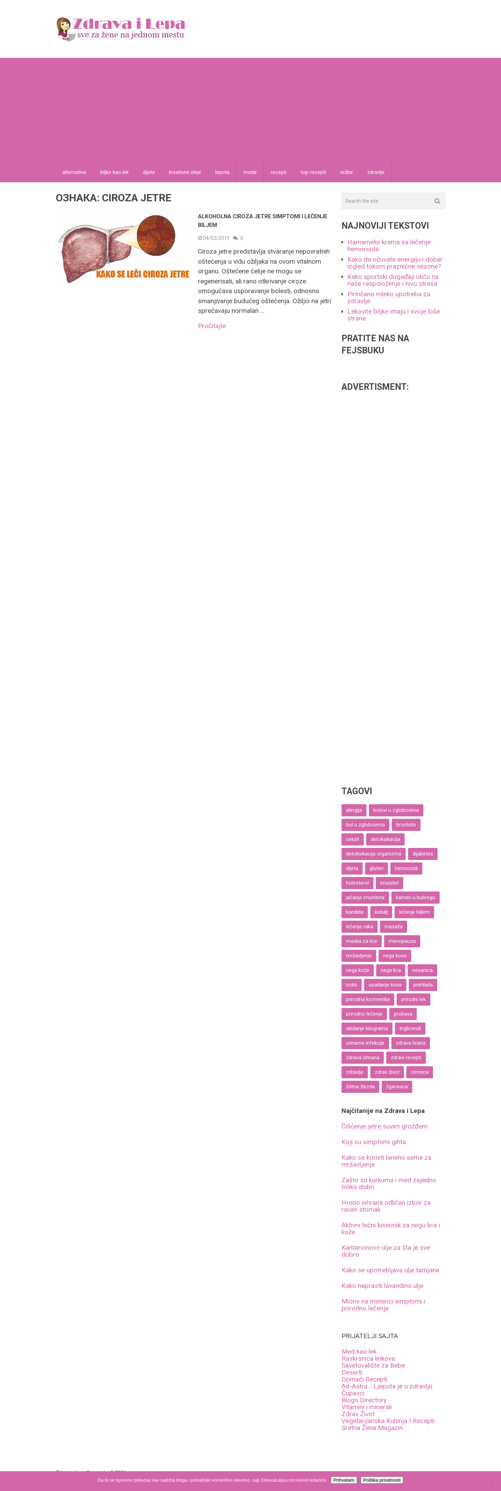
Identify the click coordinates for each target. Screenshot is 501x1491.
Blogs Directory (364, 1400)
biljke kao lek (115, 172)
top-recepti (314, 172)
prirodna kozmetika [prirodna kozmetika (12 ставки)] (368, 1000)
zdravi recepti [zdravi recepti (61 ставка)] (406, 1058)
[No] (492, 1481)
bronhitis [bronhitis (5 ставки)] (406, 825)
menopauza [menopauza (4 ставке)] (402, 941)
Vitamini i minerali (367, 1407)
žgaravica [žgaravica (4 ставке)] (397, 1087)
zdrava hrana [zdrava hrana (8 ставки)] (410, 1043)
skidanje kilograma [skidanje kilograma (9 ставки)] (367, 1029)
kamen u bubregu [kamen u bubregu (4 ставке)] (415, 898)
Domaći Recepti (364, 1380)
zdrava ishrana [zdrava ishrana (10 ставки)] (362, 1058)
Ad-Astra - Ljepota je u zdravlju (387, 1387)
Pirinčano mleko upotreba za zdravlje (388, 297)
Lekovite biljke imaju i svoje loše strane (393, 315)
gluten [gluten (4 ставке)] (376, 869)
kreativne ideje (186, 172)
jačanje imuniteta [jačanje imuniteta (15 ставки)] (365, 898)
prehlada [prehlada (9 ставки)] (423, 985)
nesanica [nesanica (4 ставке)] (422, 970)
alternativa (74, 172)
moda (251, 172)
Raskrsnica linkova (368, 1359)
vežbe (347, 172)
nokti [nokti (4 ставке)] (351, 985)
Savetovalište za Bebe (373, 1366)
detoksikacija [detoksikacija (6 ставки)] (385, 839)
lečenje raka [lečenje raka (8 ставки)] (359, 927)
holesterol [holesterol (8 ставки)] (357, 883)
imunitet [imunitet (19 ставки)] (389, 883)
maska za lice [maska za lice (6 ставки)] (361, 941)
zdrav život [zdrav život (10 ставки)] (387, 1072)
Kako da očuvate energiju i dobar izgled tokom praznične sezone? (395, 263)
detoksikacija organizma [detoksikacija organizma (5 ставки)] (373, 854)
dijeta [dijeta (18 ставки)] (352, 869)
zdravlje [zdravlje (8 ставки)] (354, 1072)
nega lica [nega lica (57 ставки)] (391, 970)
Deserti (352, 1373)
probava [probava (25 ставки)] (403, 1014)
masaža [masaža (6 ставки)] (394, 927)
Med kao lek (359, 1352)
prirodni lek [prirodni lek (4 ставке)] (413, 1000)
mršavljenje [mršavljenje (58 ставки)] (359, 956)
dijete (149, 172)
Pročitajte (212, 326)
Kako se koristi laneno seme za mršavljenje (386, 1161)
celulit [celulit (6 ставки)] (352, 839)
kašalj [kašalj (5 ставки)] (381, 912)
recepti (279, 172)
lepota (223, 172)
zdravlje (377, 172)
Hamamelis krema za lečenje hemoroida (389, 245)
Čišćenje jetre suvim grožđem (384, 1127)
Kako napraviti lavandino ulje (382, 1286)
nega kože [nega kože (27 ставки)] (357, 970)
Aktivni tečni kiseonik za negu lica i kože (391, 1228)
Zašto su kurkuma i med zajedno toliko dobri (389, 1183)
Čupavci (353, 1393)
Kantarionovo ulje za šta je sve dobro (386, 1251)
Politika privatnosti (381, 1480)
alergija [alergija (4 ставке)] (354, 810)
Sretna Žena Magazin (372, 1428)
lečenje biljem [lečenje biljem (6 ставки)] (414, 912)
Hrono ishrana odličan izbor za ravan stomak (386, 1206)
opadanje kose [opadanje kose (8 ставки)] (385, 985)
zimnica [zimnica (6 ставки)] (420, 1072)
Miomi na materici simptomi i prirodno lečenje (383, 1305)
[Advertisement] (251, 109)
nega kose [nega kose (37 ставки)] (395, 956)
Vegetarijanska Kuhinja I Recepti (388, 1421)
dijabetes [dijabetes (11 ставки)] (423, 854)
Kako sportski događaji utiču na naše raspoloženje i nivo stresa (393, 280)
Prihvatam (344, 1480)
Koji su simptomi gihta (374, 1142)
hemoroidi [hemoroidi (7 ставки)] (406, 869)
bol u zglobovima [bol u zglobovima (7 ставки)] (365, 825)
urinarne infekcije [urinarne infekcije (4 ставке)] (365, 1043)
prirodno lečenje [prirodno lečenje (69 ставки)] (364, 1014)
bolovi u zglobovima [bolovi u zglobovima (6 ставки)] (396, 810)
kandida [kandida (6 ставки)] (354, 912)
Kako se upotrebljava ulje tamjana (390, 1270)
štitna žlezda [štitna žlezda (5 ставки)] (360, 1087)
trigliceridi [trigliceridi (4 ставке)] (410, 1029)
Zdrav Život (358, 1414)
